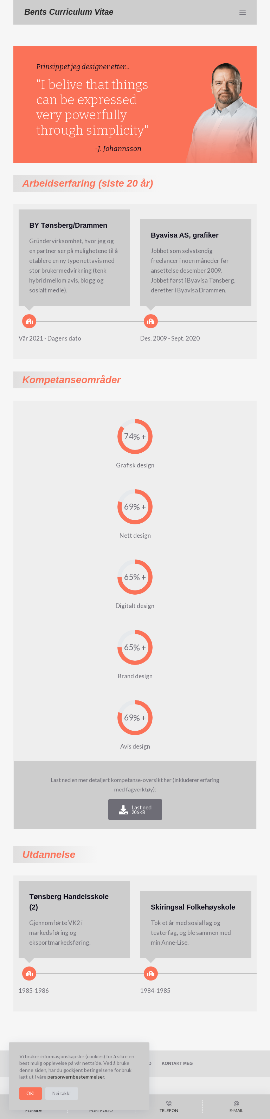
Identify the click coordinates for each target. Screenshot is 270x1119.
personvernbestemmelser (75, 1077)
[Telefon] (169, 1107)
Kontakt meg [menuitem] (177, 1063)
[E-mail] (236, 1107)
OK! (30, 1093)
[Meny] (242, 12)
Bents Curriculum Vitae (68, 12)
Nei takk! (61, 1093)
